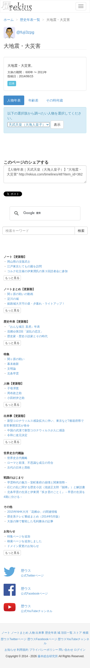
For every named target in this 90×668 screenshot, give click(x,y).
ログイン (79, 649)
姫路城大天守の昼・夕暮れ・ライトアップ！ (36, 303)
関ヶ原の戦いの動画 (20, 294)
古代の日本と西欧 (18, 467)
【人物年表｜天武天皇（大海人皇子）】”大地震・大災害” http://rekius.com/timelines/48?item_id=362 (45, 174)
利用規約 (22, 649)
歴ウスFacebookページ (42, 639)
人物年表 (14, 100)
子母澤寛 (13, 388)
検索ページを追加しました (24, 541)
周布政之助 (14, 393)
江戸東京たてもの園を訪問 (24, 266)
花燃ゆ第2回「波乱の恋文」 (25, 331)
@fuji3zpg (25, 32)
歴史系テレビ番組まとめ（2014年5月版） (34, 516)
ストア (77, 632)
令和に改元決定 (17, 435)
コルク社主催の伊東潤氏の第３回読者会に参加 (37, 271)
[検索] (44, 213)
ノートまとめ (19, 632)
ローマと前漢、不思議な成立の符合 (30, 462)
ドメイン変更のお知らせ (23, 546)
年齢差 (33, 100)
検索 (86, 632)
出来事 (40, 632)
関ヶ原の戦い (15, 359)
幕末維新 (13, 364)
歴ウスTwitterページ (13, 639)
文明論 (11, 368)
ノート (5, 632)
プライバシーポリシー (43, 649)
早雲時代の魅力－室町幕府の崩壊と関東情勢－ (37, 482)
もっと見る (12, 278)
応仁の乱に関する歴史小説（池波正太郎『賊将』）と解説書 (46, 487)
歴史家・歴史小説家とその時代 (27, 336)
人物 (32, 632)
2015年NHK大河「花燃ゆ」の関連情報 (32, 511)
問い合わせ (66, 649)
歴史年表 (51, 632)
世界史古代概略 (17, 458)
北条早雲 (13, 373)
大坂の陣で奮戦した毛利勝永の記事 (30, 521)
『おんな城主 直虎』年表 (23, 326)
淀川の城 (13, 299)
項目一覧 (66, 632)
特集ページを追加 (18, 536)
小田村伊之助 (15, 398)
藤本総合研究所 (48, 656)
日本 (12, 83)
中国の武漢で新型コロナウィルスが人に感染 (36, 430)
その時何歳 (54, 100)
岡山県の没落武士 (18, 261)
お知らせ (10, 649)
